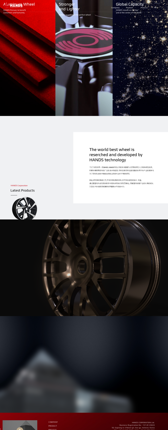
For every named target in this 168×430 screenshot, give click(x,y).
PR (155, 8)
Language (134, 3)
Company (115, 8)
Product (129, 8)
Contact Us (146, 3)
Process (144, 8)
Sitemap (157, 3)
